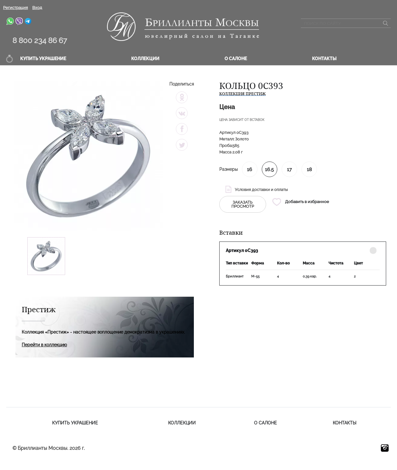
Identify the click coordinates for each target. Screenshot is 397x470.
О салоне (236, 58)
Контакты (324, 58)
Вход (37, 7)
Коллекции (145, 58)
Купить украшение (43, 58)
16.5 (269, 169)
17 (289, 169)
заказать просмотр (242, 204)
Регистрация (15, 7)
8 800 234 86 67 (39, 40)
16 (249, 169)
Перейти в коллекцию (44, 344)
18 (309, 169)
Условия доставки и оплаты (261, 189)
